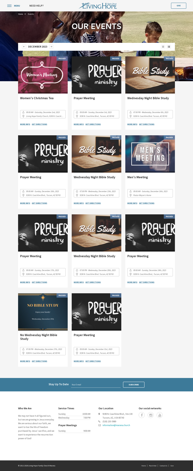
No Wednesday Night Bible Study (38, 337)
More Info (25, 124)
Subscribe (134, 384)
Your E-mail (76, 384)
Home (20, 14)
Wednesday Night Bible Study (148, 98)
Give (179, 5)
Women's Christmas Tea (36, 98)
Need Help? (36, 5)
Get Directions (39, 124)
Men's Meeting (137, 177)
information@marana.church (116, 425)
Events (31, 14)
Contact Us (163, 466)
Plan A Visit (152, 466)
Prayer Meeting (84, 98)
